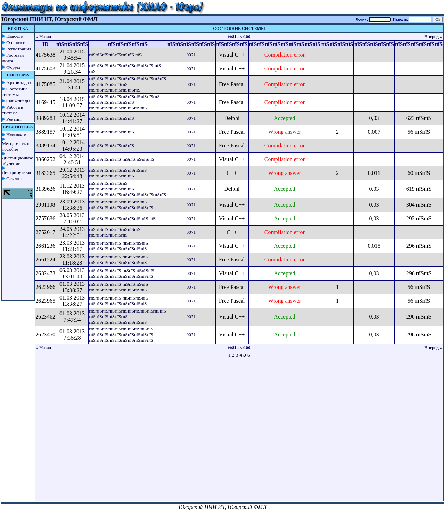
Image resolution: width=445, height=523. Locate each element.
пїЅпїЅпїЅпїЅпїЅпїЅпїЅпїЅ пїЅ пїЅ (122, 218)
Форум (13, 67)
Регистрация (18, 48)
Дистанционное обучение (17, 160)
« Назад (43, 36)
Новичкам (16, 134)
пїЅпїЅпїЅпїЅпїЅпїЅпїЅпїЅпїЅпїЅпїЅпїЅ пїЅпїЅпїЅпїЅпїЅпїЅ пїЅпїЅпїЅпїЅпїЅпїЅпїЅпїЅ (127, 84)
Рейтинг (14, 119)
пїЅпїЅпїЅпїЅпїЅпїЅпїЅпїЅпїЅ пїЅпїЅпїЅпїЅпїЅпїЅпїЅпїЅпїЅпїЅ (121, 204)
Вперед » (433, 36)
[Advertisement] (176, 432)
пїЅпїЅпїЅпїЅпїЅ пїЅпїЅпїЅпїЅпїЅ (122, 159)
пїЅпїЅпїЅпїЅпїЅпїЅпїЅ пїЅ (115, 54)
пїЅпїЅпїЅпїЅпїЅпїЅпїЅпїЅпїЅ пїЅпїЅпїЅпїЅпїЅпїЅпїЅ (118, 173)
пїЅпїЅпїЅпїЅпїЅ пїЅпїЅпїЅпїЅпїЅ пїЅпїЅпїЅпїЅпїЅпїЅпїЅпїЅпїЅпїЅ (122, 273)
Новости (14, 36)
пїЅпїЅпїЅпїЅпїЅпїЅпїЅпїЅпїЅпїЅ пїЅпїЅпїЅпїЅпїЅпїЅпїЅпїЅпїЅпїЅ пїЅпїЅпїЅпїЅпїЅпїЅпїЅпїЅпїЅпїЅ (121, 334)
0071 (191, 54)
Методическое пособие (16, 146)
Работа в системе (12, 110)
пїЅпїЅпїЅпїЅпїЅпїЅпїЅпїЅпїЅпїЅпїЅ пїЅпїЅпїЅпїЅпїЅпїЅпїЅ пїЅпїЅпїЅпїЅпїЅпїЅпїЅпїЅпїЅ (124, 102)
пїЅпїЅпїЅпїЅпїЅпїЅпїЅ (111, 118)
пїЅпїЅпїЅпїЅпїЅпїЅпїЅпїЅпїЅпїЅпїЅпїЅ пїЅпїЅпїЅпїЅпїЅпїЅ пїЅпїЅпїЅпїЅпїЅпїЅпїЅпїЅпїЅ (127, 316)
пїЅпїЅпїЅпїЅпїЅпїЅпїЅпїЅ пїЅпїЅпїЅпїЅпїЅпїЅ (114, 232)
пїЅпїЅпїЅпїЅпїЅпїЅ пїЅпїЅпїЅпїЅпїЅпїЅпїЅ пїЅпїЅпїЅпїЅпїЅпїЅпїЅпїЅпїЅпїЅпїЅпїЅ (127, 189)
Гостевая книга (13, 57)
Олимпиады (18, 100)
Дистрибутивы (16, 172)
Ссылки (14, 178)
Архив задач (18, 82)
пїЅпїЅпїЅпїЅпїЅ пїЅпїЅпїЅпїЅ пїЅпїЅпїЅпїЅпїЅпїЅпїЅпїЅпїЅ (118, 245)
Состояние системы (14, 91)
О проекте (16, 42)
